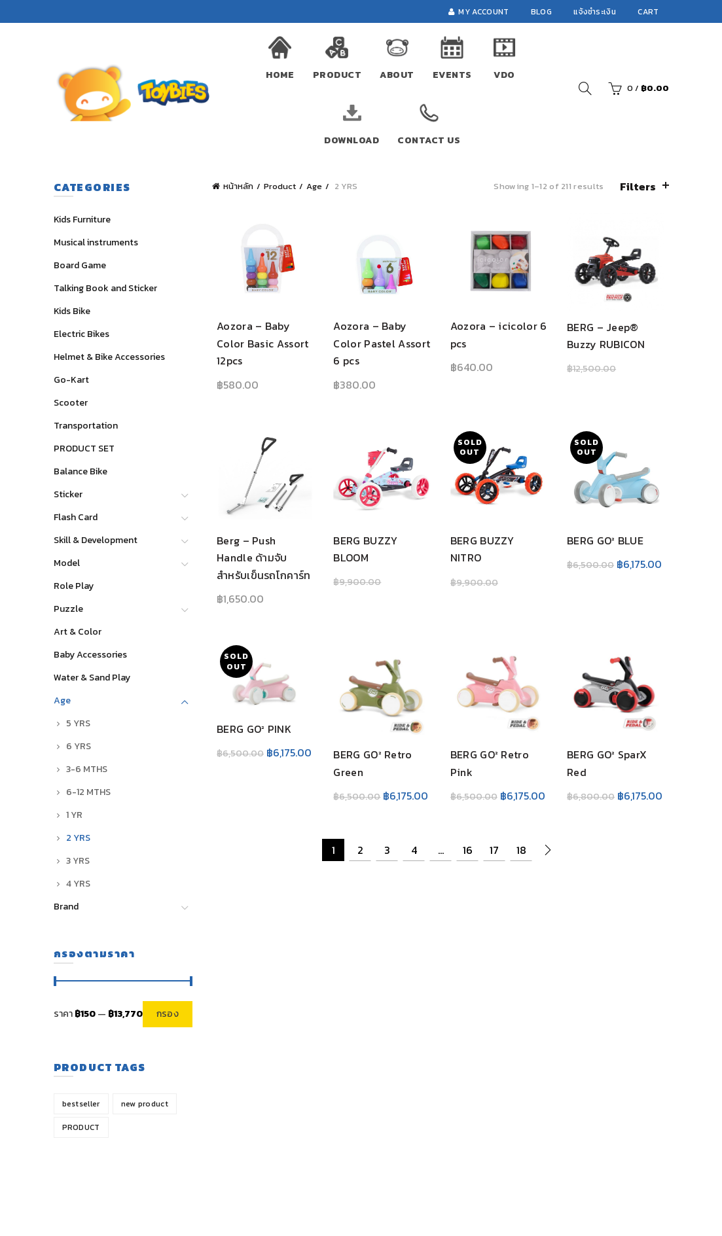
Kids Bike (72, 311)
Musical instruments (96, 242)
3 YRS (78, 861)
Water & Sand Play (92, 677)
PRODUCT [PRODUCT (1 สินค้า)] (81, 1127)
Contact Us (428, 140)
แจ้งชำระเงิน (594, 12)
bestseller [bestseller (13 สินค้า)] (81, 1104)
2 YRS (78, 838)
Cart (648, 12)
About (397, 75)
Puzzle (68, 609)
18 (521, 857)
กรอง (167, 1014)
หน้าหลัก (238, 186)
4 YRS (78, 884)
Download (351, 140)
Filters (638, 186)
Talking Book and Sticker (105, 288)
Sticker (68, 494)
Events (452, 75)
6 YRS (78, 746)
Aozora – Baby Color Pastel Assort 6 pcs (379, 346)
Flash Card (76, 517)
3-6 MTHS (86, 769)
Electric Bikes (81, 334)
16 (468, 857)
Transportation (86, 426)
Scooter (71, 403)
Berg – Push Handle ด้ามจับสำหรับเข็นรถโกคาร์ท (261, 562)
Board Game (80, 265)
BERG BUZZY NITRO (499, 545)
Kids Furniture (82, 219)
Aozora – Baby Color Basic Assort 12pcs (258, 346)
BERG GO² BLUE (607, 545)
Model (67, 563)
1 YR (74, 815)
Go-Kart (71, 380)
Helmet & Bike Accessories (109, 357)
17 (494, 857)
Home (280, 75)
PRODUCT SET (84, 448)
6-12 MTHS (88, 792)
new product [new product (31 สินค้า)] (144, 1104)
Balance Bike (80, 471)
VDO (504, 75)
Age (314, 186)
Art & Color (77, 632)
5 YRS (78, 723)
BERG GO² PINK (249, 735)
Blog (541, 12)
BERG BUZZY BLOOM (363, 553)
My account (478, 12)
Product (337, 75)
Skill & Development (95, 540)
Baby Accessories (90, 655)
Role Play (74, 586)
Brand (66, 906)
